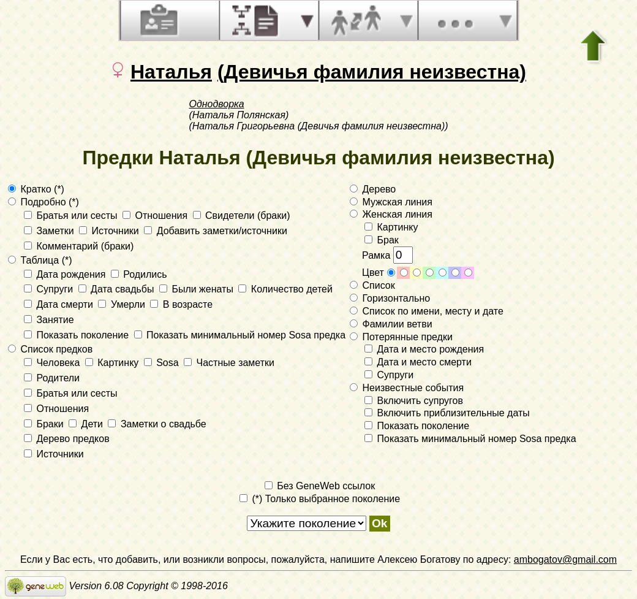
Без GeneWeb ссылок (320, 486)
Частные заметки (229, 362)
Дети (87, 424)
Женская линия (391, 214)
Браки (45, 424)
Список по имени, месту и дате (426, 311)
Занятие (49, 320)
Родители (52, 378)
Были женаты (197, 289)
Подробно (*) (43, 202)
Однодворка (216, 104)
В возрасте (181, 304)
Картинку (113, 362)
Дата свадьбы (117, 289)
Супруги (50, 289)
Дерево (373, 189)
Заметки (50, 231)
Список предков (50, 349)
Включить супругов (413, 400)
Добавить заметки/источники (215, 231)
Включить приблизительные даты (447, 413)
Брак (381, 240)
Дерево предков (67, 438)
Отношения (156, 215)
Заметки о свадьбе (157, 424)
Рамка (387, 255)
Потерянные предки (401, 337)
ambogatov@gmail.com (565, 559)
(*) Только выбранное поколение (319, 499)
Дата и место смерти (418, 362)
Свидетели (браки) (241, 215)
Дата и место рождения (424, 349)
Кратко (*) (36, 189)
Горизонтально (390, 298)
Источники (110, 231)
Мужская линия (391, 202)
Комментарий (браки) (79, 246)
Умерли (123, 304)
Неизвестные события (407, 388)
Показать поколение (78, 335)
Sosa (162, 362)
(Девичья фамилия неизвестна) (371, 72)
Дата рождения (66, 274)
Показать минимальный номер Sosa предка (240, 335)
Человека (53, 362)
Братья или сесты (72, 215)
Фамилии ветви (391, 324)
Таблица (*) (40, 260)
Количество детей (285, 289)
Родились (139, 274)
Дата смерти (60, 304)
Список (372, 285)
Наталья (171, 72)
